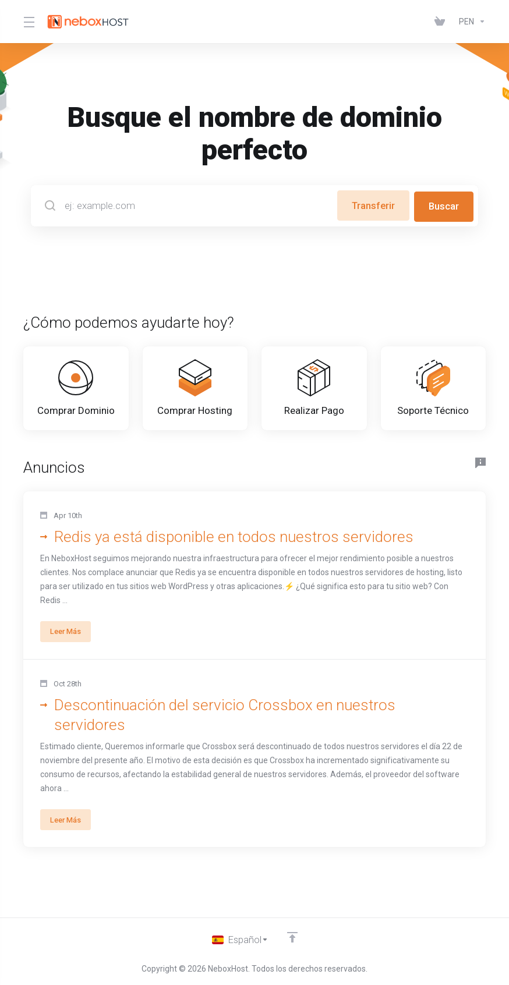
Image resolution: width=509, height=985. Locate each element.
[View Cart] (442, 21)
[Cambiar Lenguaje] (240, 939)
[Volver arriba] (292, 937)
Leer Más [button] (68, 654)
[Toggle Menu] (28, 21)
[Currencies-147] (470, 21)
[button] (254, 598)
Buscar (443, 205)
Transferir (370, 205)
